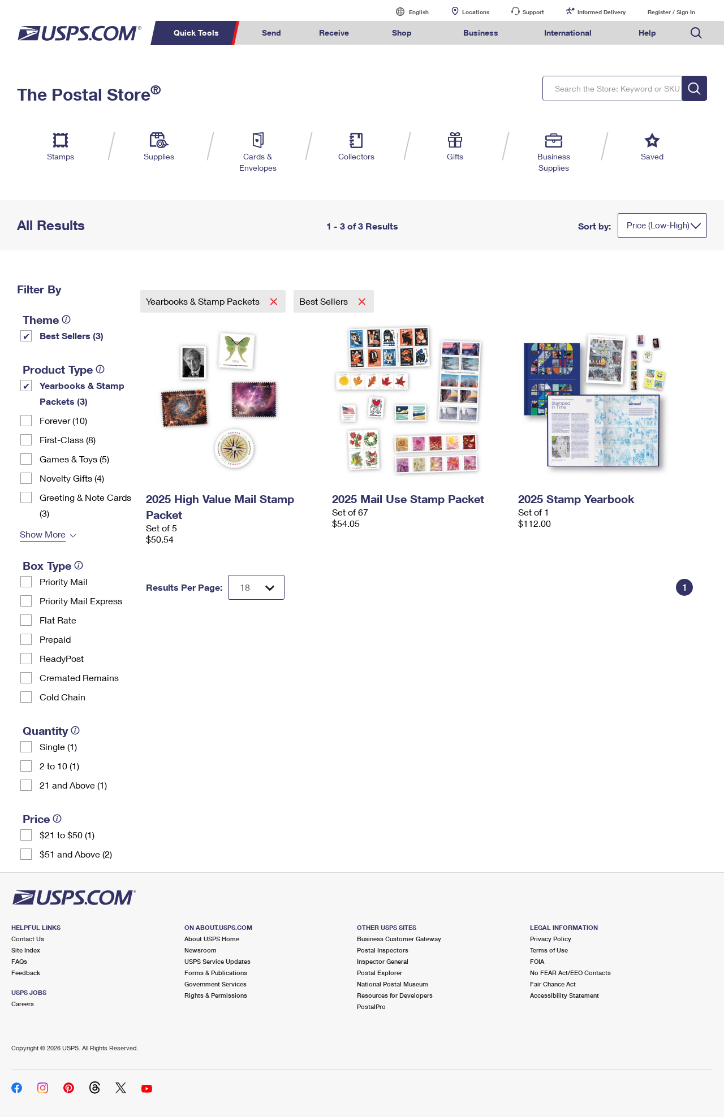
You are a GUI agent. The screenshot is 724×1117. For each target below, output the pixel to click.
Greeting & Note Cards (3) (85, 505)
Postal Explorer (379, 972)
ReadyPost (62, 658)
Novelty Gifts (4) (72, 478)
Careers (22, 1003)
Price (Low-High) (658, 225)
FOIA (537, 961)
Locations (475, 11)
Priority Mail (64, 581)
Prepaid (55, 639)
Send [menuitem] (271, 32)
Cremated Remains (79, 677)
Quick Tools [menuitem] (196, 32)
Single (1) (58, 746)
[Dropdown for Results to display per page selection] (256, 587)
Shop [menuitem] (402, 32)
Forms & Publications (215, 972)
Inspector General (382, 961)
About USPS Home (211, 938)
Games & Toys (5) (74, 458)
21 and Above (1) (73, 785)
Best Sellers (324, 301)
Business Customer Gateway (399, 938)
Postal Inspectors (382, 950)
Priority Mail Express (81, 600)
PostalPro (371, 1006)
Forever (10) (63, 420)
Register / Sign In (671, 11)
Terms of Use (549, 950)
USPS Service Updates (217, 961)
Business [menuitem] (480, 32)
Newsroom (200, 950)
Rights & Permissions (215, 995)
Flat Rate (58, 619)
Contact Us (27, 938)
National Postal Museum (392, 984)
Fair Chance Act (553, 984)
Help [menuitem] (647, 32)
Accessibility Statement (564, 995)
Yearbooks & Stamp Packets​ (204, 301)
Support (533, 11)
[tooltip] (66, 319)
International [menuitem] (568, 32)
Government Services (215, 984)
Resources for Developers (395, 995)
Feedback (25, 972)
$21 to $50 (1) (67, 834)
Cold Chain (62, 696)
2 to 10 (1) (59, 765)
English (407, 11)
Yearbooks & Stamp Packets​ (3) (82, 393)
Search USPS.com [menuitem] (696, 33)
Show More (43, 534)
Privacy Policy (550, 938)
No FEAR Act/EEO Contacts (570, 972)
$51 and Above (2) (76, 853)
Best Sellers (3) (72, 335)
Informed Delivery (602, 11)
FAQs (19, 961)
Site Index (25, 950)
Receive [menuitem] (334, 32)
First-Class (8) (68, 439)
